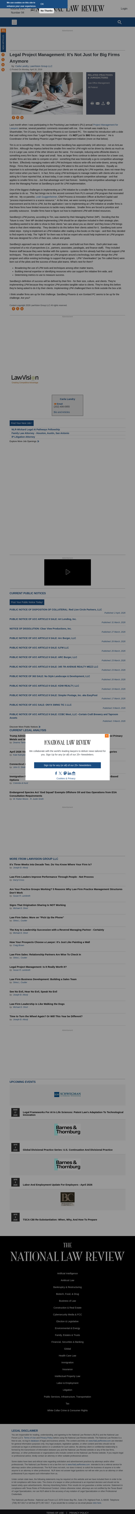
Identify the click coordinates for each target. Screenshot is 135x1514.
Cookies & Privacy (66, 778)
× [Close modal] (106, 735)
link (69, 773)
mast (65, 773)
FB (56, 773)
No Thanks (47, 10)
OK (42, 4)
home (74, 773)
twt (61, 773)
